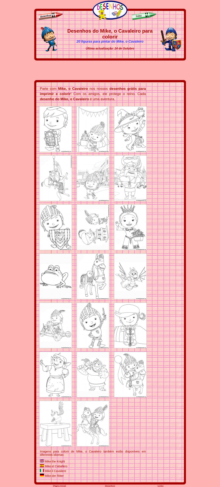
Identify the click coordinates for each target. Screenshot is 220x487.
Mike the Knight (55, 461)
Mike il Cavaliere (55, 471)
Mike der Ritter (54, 475)
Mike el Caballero (56, 466)
